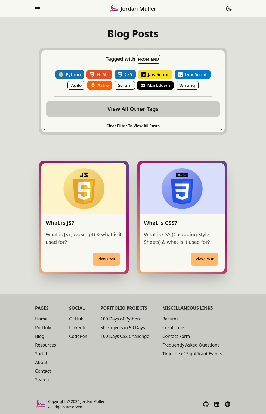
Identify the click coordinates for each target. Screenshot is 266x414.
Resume (170, 319)
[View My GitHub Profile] (206, 404)
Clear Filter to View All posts (133, 125)
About (41, 362)
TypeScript (192, 74)
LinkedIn (78, 328)
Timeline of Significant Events (192, 354)
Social (41, 354)
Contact (43, 371)
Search (42, 380)
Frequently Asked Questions (190, 345)
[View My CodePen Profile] (227, 404)
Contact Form (176, 336)
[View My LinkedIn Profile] (217, 404)
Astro (100, 85)
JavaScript (155, 74)
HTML (99, 74)
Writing (187, 85)
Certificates (173, 328)
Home (41, 319)
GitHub (76, 319)
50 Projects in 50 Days (123, 328)
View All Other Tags (132, 109)
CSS (125, 74)
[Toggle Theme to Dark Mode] (228, 8)
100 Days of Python (120, 319)
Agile (76, 85)
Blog (39, 336)
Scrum (124, 85)
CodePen (78, 336)
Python (70, 74)
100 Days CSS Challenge (125, 336)
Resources (45, 345)
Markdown (155, 85)
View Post (106, 259)
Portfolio (44, 328)
